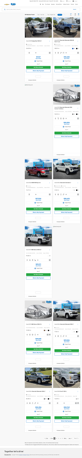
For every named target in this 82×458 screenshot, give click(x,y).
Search (74, 9)
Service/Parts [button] (59, 4)
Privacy (28, 454)
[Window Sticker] (50, 335)
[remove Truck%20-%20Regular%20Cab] (51, 15)
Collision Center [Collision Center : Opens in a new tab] (66, 4)
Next (65, 438)
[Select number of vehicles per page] (76, 438)
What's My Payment (38, 70)
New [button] (43, 4)
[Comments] (50, 53)
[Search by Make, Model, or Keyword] (39, 9)
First (46, 438)
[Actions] (49, 41)
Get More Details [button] (38, 67)
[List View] (78, 14)
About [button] (76, 4)
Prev (51, 438)
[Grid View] (75, 14)
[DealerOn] (7, 454)
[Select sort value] (71, 14)
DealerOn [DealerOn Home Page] (21, 454)
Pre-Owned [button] (47, 4)
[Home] (40, 4)
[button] (50, 27)
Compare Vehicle (32, 80)
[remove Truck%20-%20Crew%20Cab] (41, 15)
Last (70, 438)
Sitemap (24, 454)
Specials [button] (53, 4)
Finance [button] (72, 4)
